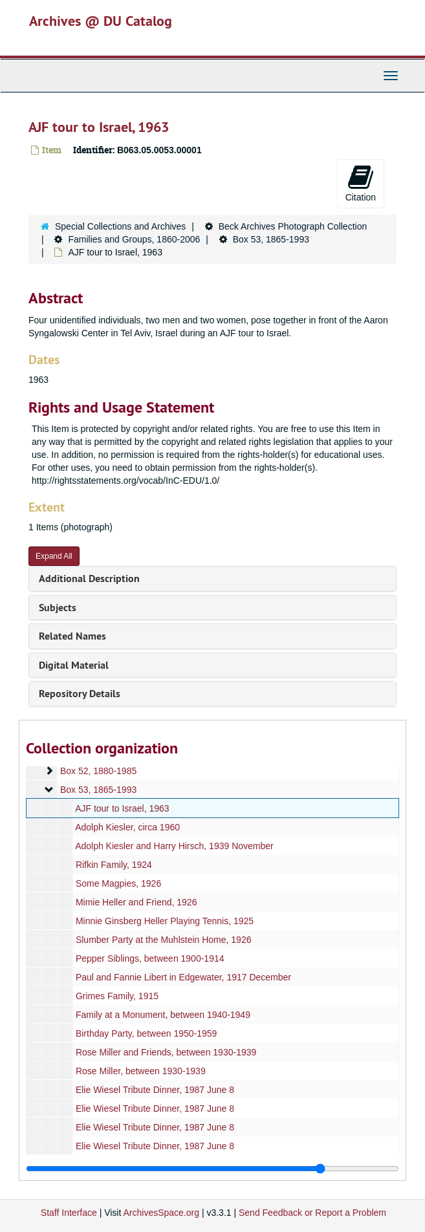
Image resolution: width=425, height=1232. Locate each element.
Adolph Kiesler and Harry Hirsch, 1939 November (174, 846)
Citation (360, 183)
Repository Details (79, 693)
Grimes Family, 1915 (117, 996)
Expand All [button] (54, 556)
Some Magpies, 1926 (118, 883)
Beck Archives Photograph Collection (293, 226)
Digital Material (74, 665)
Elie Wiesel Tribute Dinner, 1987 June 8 (155, 1090)
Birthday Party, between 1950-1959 (146, 1033)
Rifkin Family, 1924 (114, 864)
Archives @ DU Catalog (100, 21)
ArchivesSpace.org (161, 1212)
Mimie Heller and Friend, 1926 (136, 902)
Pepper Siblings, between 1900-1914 (150, 958)
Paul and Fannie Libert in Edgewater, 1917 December (183, 977)
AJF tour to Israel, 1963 (122, 808)
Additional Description (89, 578)
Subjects (57, 607)
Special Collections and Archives (120, 226)
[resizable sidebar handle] (212, 1168)
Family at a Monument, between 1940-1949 (163, 1015)
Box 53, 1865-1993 (271, 239)
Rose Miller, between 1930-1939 (141, 1071)
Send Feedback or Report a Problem (312, 1212)
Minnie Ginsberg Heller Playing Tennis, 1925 (165, 921)
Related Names (72, 636)
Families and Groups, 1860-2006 (134, 239)
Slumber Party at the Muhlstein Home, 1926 (164, 940)
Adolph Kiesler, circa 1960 (127, 827)
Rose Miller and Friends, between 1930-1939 (166, 1052)
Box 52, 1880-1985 (98, 771)
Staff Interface (69, 1212)
